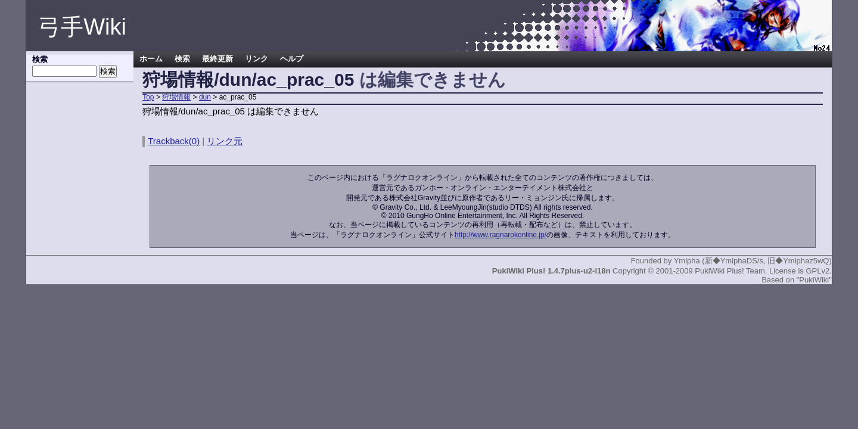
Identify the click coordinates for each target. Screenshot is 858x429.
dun (205, 97)
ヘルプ (291, 59)
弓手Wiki (82, 26)
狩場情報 (176, 97)
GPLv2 (817, 270)
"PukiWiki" (814, 279)
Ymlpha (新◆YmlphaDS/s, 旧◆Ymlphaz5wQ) (753, 260)
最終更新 (217, 59)
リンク (256, 59)
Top (148, 97)
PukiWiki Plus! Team (730, 270)
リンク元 (225, 141)
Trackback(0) (174, 141)
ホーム (151, 59)
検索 (182, 59)
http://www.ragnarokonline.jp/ (500, 235)
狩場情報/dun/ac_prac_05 (248, 79)
